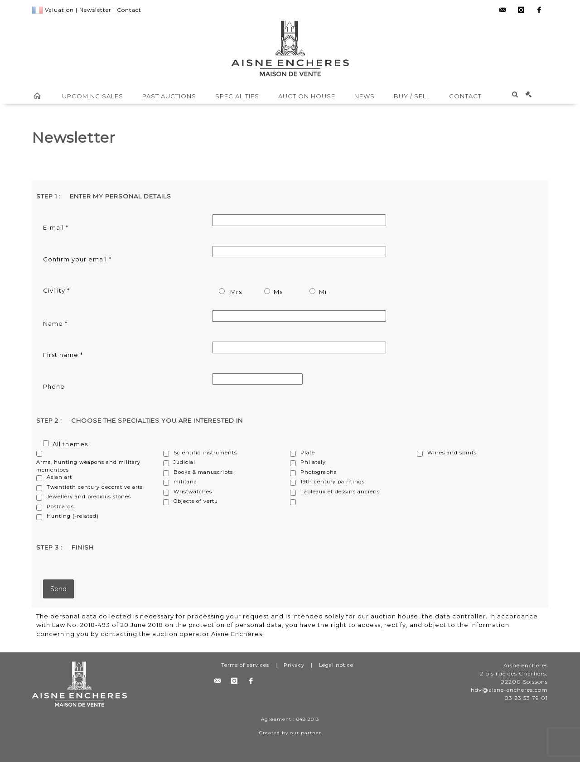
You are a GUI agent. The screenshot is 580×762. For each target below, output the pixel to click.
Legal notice (336, 665)
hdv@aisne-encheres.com (509, 689)
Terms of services (245, 665)
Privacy (294, 665)
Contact (129, 9)
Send (58, 589)
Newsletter (95, 9)
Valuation (59, 9)
